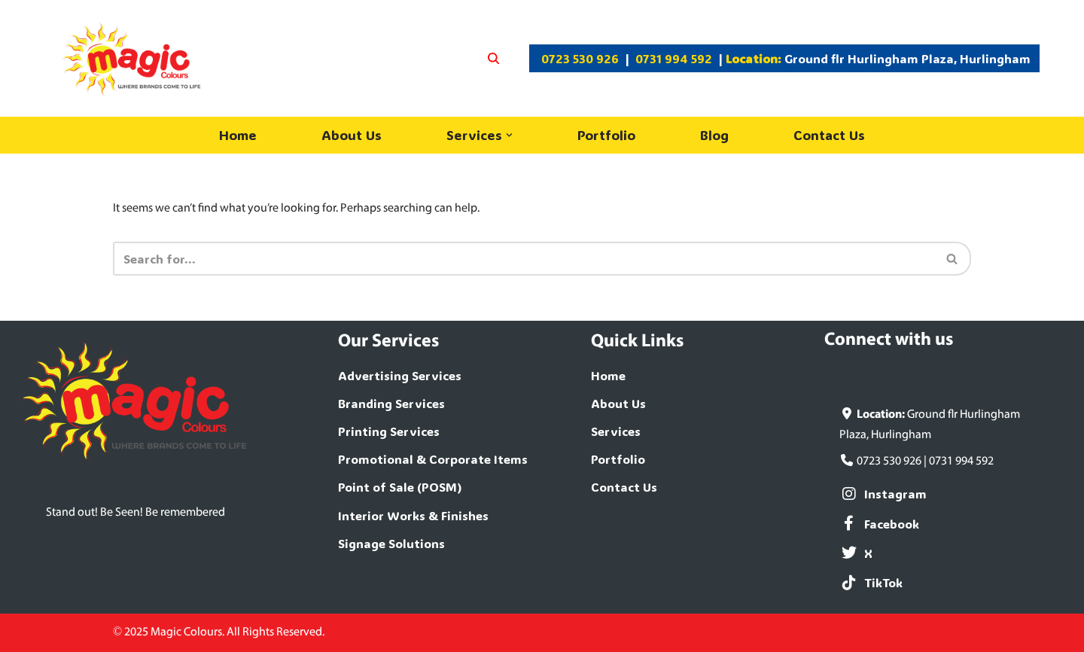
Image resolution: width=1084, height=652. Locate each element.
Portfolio (606, 135)
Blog (714, 135)
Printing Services (389, 431)
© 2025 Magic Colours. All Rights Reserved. (218, 632)
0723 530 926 (580, 58)
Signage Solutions (391, 543)
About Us (351, 135)
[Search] (493, 58)
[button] (509, 135)
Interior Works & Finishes (413, 515)
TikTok (871, 582)
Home (238, 135)
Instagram (883, 493)
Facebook (879, 524)
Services (616, 431)
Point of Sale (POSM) (400, 487)
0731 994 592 (673, 58)
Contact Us (829, 135)
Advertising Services (399, 375)
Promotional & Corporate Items (433, 459)
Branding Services (391, 403)
